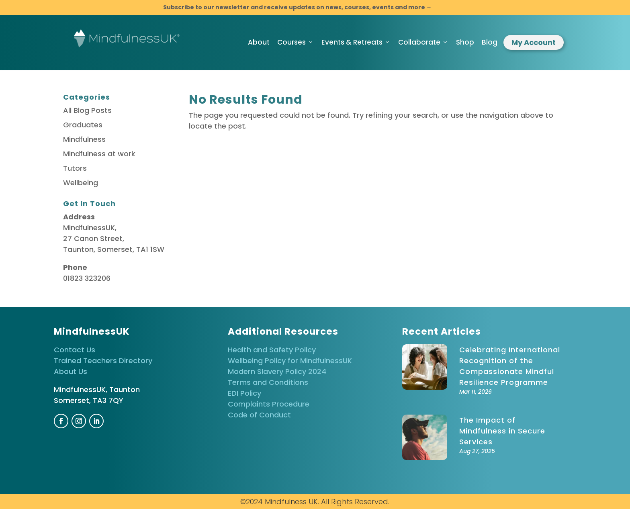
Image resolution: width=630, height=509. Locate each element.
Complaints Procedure (268, 404)
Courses (295, 42)
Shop (465, 42)
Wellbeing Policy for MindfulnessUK (290, 361)
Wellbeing (80, 183)
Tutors (75, 168)
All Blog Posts (87, 110)
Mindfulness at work (99, 154)
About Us (70, 371)
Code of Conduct (259, 415)
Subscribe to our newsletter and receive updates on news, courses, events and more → (297, 7)
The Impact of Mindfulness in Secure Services (502, 431)
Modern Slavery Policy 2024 (277, 371)
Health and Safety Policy (272, 350)
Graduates (82, 125)
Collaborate (423, 42)
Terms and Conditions (268, 382)
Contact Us (74, 350)
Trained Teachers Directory (103, 361)
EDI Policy (244, 393)
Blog (489, 42)
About (259, 42)
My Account (533, 42)
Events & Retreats (356, 42)
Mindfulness (84, 139)
